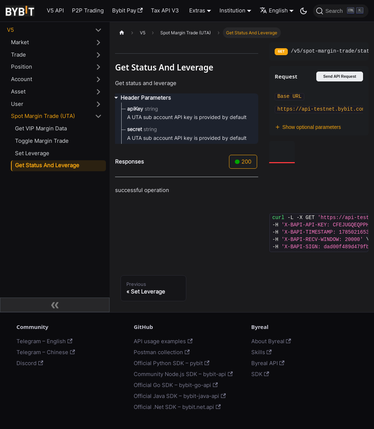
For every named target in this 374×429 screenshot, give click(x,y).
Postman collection (162, 352)
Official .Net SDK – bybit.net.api (177, 406)
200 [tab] (243, 161)
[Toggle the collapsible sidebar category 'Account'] (98, 79)
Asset (18, 91)
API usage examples (163, 341)
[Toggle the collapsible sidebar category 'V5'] (98, 30)
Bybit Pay (127, 10)
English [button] (274, 10)
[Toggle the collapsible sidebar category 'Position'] (98, 67)
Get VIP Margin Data (41, 128)
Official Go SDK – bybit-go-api (176, 385)
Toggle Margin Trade (42, 140)
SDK (260, 374)
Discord (29, 363)
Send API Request (339, 76)
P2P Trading (88, 10)
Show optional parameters (308, 127)
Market (20, 42)
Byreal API (268, 363)
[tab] (282, 152)
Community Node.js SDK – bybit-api (183, 374)
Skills (261, 352)
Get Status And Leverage (47, 165)
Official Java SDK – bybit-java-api (180, 395)
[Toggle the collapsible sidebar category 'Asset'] (98, 91)
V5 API (55, 10)
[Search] (341, 11)
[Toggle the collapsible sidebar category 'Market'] (98, 42)
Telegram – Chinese (45, 352)
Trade (18, 54)
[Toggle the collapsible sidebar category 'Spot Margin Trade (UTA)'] (98, 116)
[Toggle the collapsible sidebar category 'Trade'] (98, 54)
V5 (10, 29)
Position (21, 66)
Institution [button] (232, 10)
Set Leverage (32, 153)
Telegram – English (44, 341)
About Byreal (271, 341)
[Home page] (121, 32)
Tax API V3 (165, 10)
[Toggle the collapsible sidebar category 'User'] (98, 104)
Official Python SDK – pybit (171, 363)
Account (21, 79)
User (17, 103)
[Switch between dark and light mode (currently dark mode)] (303, 10)
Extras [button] (197, 10)
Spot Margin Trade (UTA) (43, 115)
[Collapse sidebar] (55, 305)
